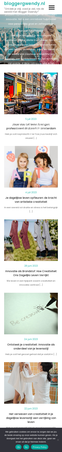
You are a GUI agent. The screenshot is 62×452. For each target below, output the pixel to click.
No (26, 447)
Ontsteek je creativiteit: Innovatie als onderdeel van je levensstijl (31, 346)
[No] (58, 440)
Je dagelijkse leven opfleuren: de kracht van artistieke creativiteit (31, 200)
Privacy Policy (39, 447)
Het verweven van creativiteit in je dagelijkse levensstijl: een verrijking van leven (31, 418)
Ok (18, 447)
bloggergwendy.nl (24, 3)
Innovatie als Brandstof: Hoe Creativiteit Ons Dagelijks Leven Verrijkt (31, 273)
